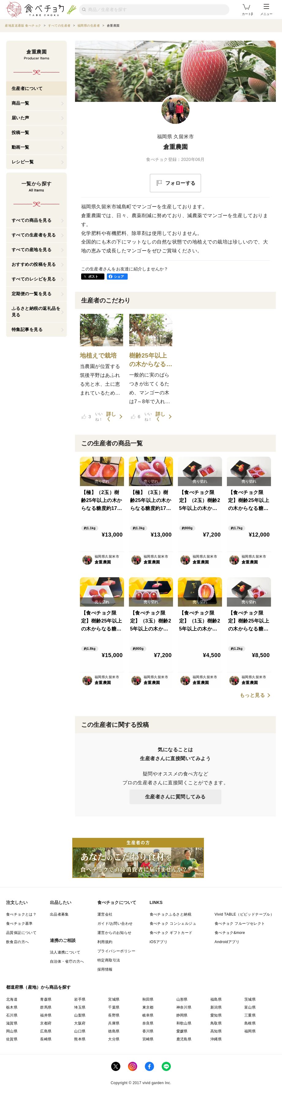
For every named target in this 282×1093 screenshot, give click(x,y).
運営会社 (105, 914)
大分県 (113, 1039)
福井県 (45, 1015)
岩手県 (79, 999)
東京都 (148, 1007)
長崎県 (45, 1039)
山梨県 (79, 1015)
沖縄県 (216, 1039)
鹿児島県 (184, 1039)
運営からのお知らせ (114, 933)
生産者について (27, 88)
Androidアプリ (227, 942)
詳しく (111, 417)
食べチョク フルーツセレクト (240, 923)
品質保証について (21, 933)
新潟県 (216, 1007)
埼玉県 (79, 1007)
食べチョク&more (230, 933)
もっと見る (252, 695)
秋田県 (148, 999)
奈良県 (148, 1023)
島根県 (250, 1023)
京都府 (45, 1023)
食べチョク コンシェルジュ (173, 923)
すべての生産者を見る (34, 234)
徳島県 (113, 1031)
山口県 (79, 1031)
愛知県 (216, 1015)
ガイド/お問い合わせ (115, 923)
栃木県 (11, 1007)
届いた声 (20, 117)
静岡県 (182, 1015)
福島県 (216, 999)
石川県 (11, 1015)
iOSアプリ (158, 942)
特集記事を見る (27, 329)
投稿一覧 (20, 132)
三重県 (250, 1015)
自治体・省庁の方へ (67, 961)
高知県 (216, 1031)
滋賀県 (11, 1023)
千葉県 (113, 1007)
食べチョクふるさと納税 (170, 914)
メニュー (266, 10)
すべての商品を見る (32, 220)
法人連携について (65, 952)
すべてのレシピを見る (34, 279)
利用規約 (105, 942)
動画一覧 (20, 147)
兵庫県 (113, 1023)
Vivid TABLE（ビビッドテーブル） (244, 914)
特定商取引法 (108, 960)
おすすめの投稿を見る (34, 264)
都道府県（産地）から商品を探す (38, 987)
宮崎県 (148, 1039)
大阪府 (79, 1023)
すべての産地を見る (32, 249)
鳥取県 (216, 1023)
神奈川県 (184, 1007)
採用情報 (105, 969)
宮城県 (113, 999)
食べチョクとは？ (21, 914)
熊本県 (79, 1039)
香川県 (148, 1031)
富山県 (250, 1007)
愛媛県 (182, 1031)
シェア (119, 276)
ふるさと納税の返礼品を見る (36, 311)
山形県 (182, 999)
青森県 (45, 999)
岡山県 (11, 1031)
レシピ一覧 (23, 161)
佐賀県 (11, 1039)
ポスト (93, 276)
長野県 (113, 1015)
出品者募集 (59, 914)
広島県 (45, 1031)
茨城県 (250, 999)
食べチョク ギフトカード (171, 933)
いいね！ (92, 417)
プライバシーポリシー (116, 951)
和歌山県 (184, 1023)
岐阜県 (148, 1015)
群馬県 (45, 1007)
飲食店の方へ (17, 942)
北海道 (11, 999)
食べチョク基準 (19, 923)
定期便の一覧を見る (32, 293)
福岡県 (250, 1031)
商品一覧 (20, 103)
